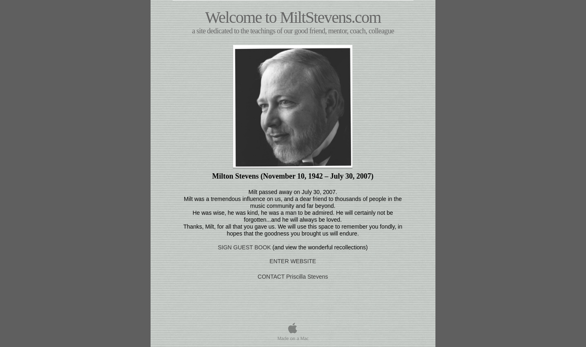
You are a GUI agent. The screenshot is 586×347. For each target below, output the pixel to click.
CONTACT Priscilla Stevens (293, 276)
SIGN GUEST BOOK (244, 247)
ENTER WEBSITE (292, 261)
